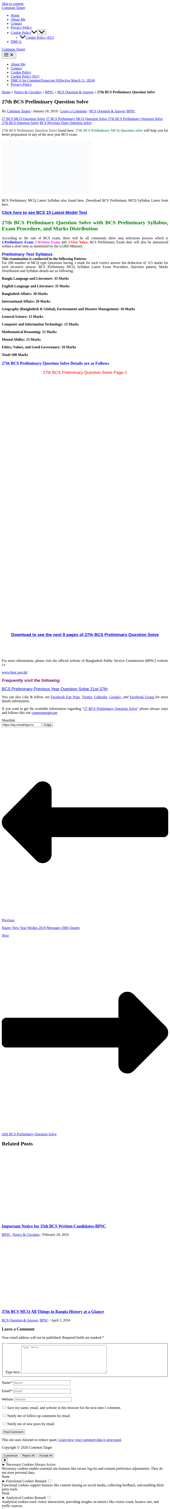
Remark (41, 1486)
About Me (18, 19)
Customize (11, 1461)
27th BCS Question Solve (20, 123)
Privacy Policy (21, 27)
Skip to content (13, 4)
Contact (16, 23)
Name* (7, 1388)
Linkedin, (101, 697)
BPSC (49, 92)
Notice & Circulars (27, 92)
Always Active (45, 1470)
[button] (34, 33)
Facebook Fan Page (65, 697)
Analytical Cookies (20, 1503)
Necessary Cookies (20, 1470)
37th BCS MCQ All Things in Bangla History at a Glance (53, 1311)
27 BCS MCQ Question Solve (23, 119)
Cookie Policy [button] (24, 33)
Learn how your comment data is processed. (90, 1445)
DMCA (16, 42)
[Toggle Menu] (41, 32)
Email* (7, 1396)
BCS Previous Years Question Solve (66, 123)
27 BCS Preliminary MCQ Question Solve (76, 119)
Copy (47, 724)
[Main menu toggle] (9, 55)
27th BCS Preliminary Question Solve (135, 119)
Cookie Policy (21, 72)
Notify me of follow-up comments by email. (39, 1421)
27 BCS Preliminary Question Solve (110, 709)
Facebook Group (142, 697)
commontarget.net (44, 713)
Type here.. (13, 1377)
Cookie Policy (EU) (37, 37)
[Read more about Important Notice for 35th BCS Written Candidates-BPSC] (35, 1217)
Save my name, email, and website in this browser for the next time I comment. (64, 1413)
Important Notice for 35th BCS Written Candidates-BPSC (54, 1226)
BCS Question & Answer (75, 92)
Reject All (28, 1461)
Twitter (87, 697)
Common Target (13, 8)
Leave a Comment (73, 111)
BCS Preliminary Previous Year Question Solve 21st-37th (55, 689)
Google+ (116, 697)
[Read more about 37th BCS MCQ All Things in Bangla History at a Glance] (35, 1303)
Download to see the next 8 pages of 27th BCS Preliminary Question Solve (85, 634)
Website (7, 1405)
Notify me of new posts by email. (31, 1429)
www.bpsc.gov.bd (14, 672)
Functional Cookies (20, 1486)
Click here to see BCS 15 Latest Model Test (44, 212)
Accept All (45, 1461)
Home (15, 15)
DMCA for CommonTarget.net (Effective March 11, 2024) (53, 80)
